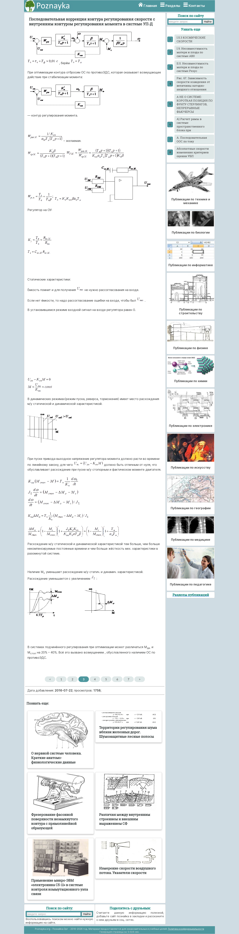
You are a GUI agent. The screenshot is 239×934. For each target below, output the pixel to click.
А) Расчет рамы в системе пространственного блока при (190, 124)
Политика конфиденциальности (186, 928)
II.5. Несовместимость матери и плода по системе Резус (192, 67)
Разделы (172, 6)
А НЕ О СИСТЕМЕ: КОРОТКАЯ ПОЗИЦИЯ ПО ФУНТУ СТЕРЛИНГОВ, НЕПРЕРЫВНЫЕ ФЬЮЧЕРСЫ (195, 104)
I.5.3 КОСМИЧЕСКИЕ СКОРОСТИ (191, 39)
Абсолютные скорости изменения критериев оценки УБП (193, 152)
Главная (150, 6)
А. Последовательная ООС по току (192, 139)
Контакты (197, 6)
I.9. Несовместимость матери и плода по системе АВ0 (192, 52)
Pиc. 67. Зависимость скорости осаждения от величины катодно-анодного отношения (193, 83)
